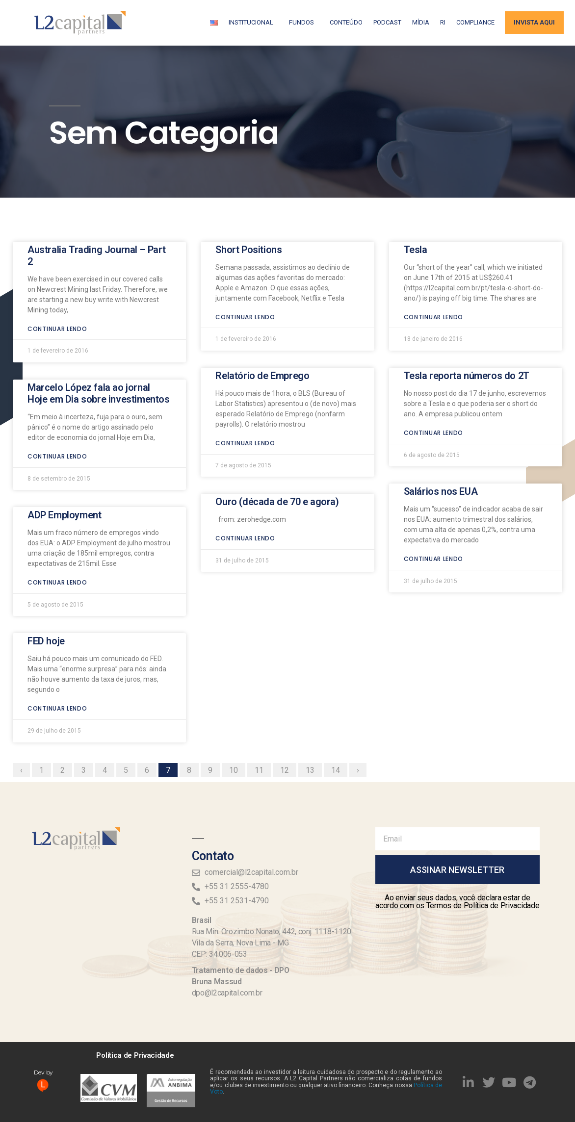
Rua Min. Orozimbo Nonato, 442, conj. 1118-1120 (271, 931)
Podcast (387, 22)
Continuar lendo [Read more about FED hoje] (57, 664)
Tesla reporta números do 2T (466, 330)
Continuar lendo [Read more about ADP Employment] (57, 538)
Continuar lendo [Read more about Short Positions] (245, 272)
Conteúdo (346, 22)
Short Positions (248, 204)
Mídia (420, 22)
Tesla (415, 204)
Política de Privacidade (135, 1055)
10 (237, 724)
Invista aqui (534, 22)
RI (442, 22)
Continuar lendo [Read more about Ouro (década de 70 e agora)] (245, 493)
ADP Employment (64, 470)
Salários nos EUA (441, 447)
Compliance (475, 22)
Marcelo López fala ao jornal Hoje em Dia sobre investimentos (98, 348)
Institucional (253, 22)
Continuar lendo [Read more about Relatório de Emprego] (245, 398)
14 (339, 724)
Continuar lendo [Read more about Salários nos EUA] (434, 514)
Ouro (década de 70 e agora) (277, 457)
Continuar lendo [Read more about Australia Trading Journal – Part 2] (57, 284)
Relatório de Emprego (262, 330)
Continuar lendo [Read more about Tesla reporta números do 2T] (434, 387)
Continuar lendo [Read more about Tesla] (434, 272)
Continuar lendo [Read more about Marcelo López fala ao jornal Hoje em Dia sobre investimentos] (57, 411)
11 (262, 724)
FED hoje (46, 596)
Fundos (304, 22)
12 (288, 724)
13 (313, 724)
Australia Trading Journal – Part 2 (96, 210)
